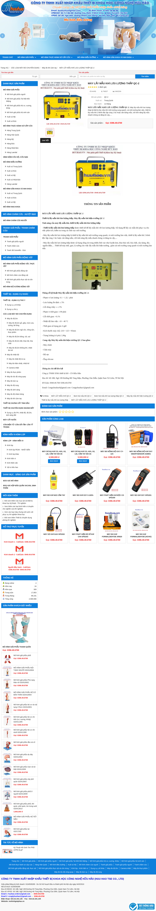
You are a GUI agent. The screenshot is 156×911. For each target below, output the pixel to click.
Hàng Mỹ (10, 139)
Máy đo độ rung (13, 385)
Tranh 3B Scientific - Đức (16, 250)
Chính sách (128, 63)
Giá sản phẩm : (97, 123)
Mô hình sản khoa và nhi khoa (118, 57)
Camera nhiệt (14, 368)
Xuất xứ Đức (11, 171)
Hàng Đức (11, 144)
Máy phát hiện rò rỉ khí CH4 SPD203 (83, 535)
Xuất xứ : (99, 100)
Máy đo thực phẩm (14, 372)
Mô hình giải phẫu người (16, 94)
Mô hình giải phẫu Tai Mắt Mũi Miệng (18, 100)
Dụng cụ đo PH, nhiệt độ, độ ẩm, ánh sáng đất (19, 414)
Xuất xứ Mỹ (11, 175)
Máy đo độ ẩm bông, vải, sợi (19, 337)
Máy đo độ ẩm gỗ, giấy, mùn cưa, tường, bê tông (21, 324)
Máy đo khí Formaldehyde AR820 (112, 535)
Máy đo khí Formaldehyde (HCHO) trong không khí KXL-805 (141, 536)
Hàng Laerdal (12, 152)
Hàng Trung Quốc (13, 130)
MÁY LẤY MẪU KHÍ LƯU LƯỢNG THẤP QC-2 (88, 400)
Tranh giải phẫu (10, 237)
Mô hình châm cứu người (15, 220)
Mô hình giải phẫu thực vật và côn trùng (19, 281)
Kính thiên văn (12, 463)
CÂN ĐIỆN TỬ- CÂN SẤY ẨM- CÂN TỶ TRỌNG (18, 426)
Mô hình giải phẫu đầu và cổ (24, 742)
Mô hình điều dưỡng (87, 57)
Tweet (104, 91)
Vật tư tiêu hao (12, 467)
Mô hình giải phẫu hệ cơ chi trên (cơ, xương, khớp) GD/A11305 (24, 719)
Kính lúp (10, 445)
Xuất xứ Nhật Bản (13, 180)
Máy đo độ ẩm (12, 319)
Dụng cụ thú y (12, 309)
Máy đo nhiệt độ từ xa (17, 359)
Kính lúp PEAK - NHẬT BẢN (19, 450)
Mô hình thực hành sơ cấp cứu (56, 57)
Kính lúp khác (14, 454)
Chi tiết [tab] (45, 140)
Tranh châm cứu (36, 63)
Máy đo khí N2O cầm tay (54, 495)
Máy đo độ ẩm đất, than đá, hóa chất (20, 342)
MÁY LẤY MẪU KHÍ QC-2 (61, 396)
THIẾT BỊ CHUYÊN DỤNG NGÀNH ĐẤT (18, 408)
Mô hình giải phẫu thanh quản (17, 647)
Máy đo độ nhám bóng (15, 394)
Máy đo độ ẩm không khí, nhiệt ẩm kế (20, 349)
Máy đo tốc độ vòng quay (16, 377)
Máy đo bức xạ (12, 381)
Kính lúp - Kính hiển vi (13, 441)
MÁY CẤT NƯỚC (9, 420)
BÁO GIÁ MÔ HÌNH (10, 481)
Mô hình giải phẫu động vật (17, 271)
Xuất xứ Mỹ (11, 117)
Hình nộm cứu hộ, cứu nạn (15, 157)
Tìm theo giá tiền (7, 72)
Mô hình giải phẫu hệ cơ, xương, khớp (19, 107)
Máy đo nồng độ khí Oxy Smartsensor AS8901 (140, 452)
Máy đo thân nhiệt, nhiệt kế (19, 363)
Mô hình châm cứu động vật (17, 275)
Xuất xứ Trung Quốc (14, 193)
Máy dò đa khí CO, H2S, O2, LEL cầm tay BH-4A (83, 452)
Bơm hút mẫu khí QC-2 (82, 396)
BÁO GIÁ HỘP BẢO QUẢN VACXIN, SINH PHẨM (19, 487)
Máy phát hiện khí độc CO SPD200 (112, 496)
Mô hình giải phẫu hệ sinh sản (18, 112)
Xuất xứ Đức (11, 121)
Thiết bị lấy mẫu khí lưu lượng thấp (55, 400)
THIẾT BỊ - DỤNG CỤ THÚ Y (14, 300)
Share (93, 91)
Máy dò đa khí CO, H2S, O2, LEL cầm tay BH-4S (54, 452)
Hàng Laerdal (12, 184)
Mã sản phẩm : (96, 97)
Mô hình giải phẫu (27, 57)
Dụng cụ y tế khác (14, 305)
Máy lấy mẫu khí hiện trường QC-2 (140, 396)
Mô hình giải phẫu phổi (22, 655)
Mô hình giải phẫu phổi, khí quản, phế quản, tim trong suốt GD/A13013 (25, 806)
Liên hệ (141, 63)
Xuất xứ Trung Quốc (14, 166)
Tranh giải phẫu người (13, 63)
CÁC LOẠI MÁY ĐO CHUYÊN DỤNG (17, 314)
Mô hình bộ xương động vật (104, 63)
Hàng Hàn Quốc (13, 135)
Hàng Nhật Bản (13, 148)
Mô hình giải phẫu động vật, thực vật (68, 63)
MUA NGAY (54, 461)
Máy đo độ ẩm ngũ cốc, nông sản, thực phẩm (21, 331)
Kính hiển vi (11, 458)
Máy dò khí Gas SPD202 (54, 534)
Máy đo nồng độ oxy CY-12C (112, 452)
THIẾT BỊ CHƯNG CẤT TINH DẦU (16, 403)
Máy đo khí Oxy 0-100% (83, 495)
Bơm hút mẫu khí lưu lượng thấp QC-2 (109, 396)
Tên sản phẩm (84, 72)
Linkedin (117, 91)
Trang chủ (7, 57)
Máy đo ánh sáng (13, 390)
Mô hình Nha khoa (11, 207)
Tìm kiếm (145, 76)
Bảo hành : (98, 104)
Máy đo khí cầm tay (14, 398)
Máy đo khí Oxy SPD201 (140, 495)
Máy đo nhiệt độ (13, 355)
